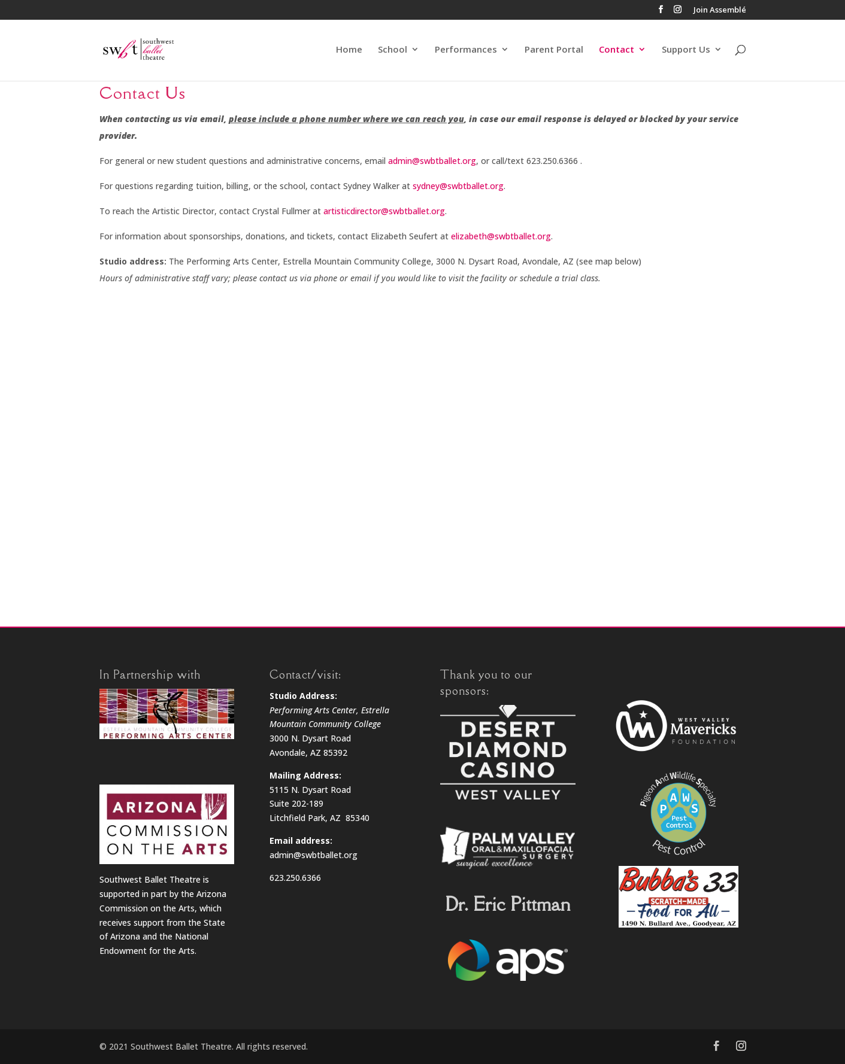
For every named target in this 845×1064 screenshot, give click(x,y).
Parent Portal (554, 50)
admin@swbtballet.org (432, 160)
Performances (466, 50)
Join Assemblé (719, 10)
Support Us (686, 50)
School (392, 50)
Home (349, 50)
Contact (616, 50)
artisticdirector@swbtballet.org (384, 211)
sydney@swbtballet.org (458, 185)
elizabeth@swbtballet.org (501, 236)
